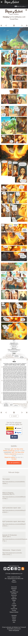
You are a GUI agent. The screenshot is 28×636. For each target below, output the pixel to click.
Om (14, 602)
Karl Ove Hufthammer (15, 17)
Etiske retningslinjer (14, 630)
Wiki (14, 607)
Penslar (14, 610)
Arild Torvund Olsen (17, 18)
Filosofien (14, 593)
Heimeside (14, 587)
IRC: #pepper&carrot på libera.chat (14, 578)
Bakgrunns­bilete (14, 612)
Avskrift (15, 416)
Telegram (14, 582)
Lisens (14, 603)
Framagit (14, 605)
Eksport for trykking (14, 457)
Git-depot (14, 459)
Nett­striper (14, 588)
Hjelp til (14, 597)
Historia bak (14, 608)
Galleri (14, 590)
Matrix (14, 580)
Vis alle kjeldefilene (14, 462)
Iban (14, 622)
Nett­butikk (14, 598)
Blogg (14, 600)
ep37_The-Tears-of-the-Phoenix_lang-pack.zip (14, 454)
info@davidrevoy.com (16, 573)
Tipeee (14, 618)
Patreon (14, 617)
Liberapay (14, 615)
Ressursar (14, 595)
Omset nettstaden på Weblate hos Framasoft (14, 627)
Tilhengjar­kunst (14, 592)
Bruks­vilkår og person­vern (14, 628)
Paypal (14, 620)
